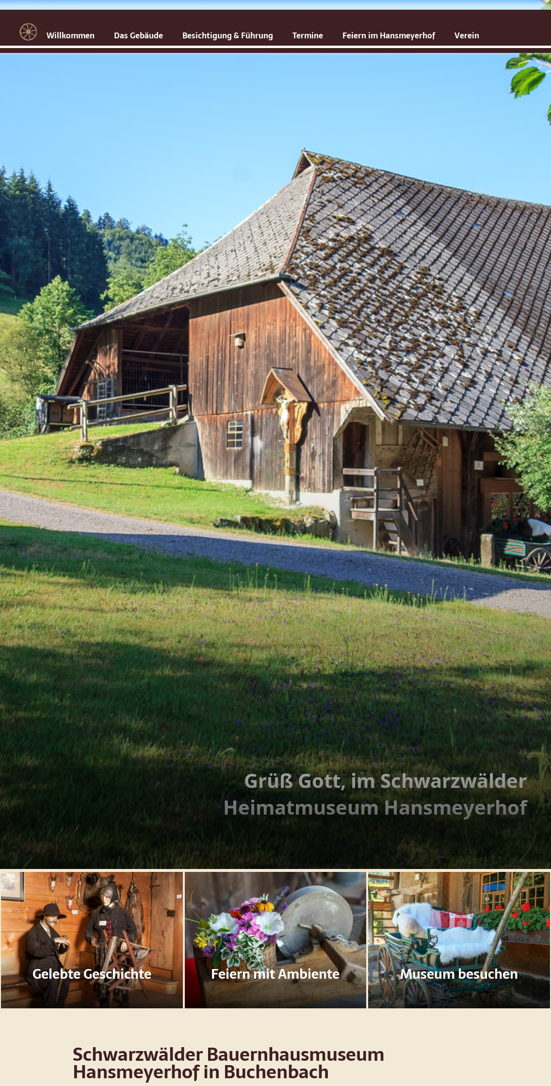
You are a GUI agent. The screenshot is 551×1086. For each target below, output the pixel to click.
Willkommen (71, 35)
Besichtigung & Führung (227, 35)
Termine (307, 35)
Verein (466, 35)
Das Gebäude (138, 35)
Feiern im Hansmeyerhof (388, 35)
